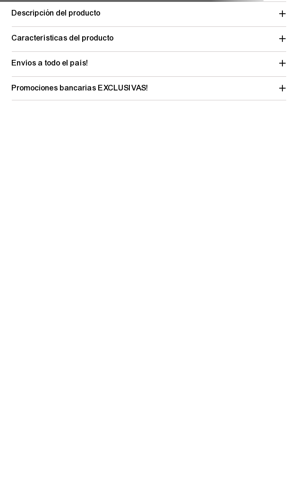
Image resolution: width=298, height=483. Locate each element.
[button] (149, 13)
